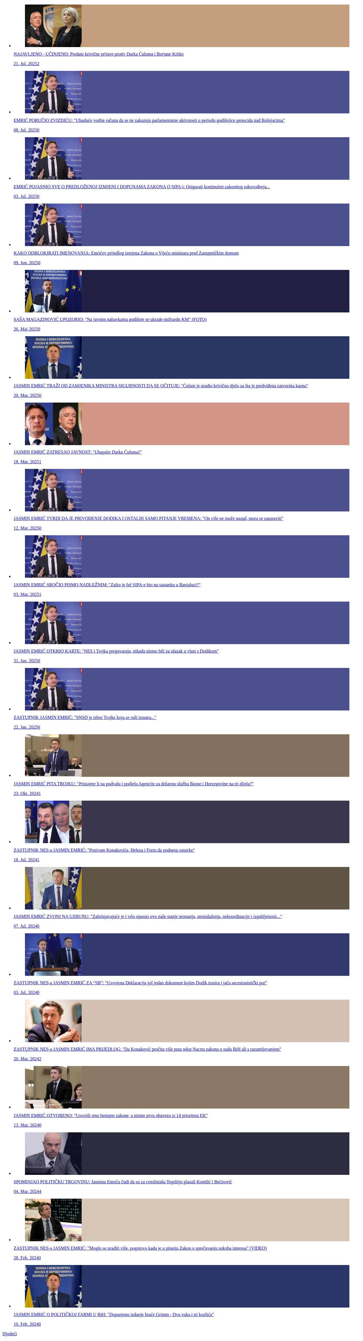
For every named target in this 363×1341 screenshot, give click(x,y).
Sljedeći (9, 1333)
